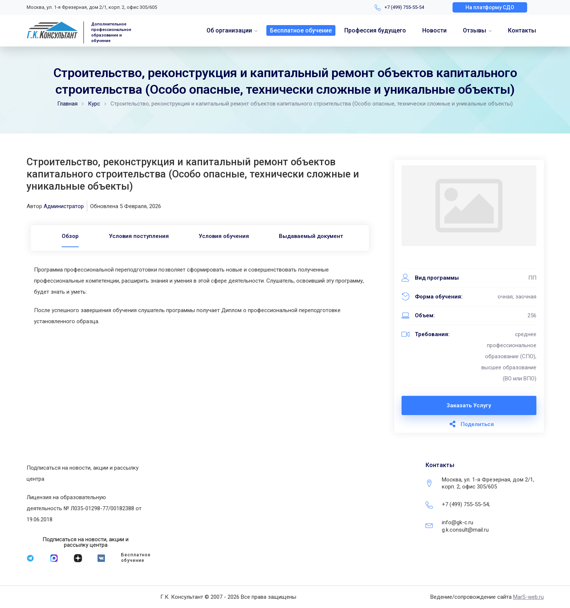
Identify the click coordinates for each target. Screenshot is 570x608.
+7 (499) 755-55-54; (466, 504)
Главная (67, 103)
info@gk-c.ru (457, 522)
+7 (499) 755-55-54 (404, 7)
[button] (490, 7)
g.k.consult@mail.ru (465, 529)
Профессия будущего (375, 30)
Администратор (64, 206)
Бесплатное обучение (301, 30)
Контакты (522, 30)
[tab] (66, 236)
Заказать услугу (469, 405)
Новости (434, 30)
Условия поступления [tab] (137, 236)
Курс (94, 103)
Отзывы (474, 30)
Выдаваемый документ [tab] (315, 236)
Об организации (229, 30)
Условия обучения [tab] (225, 236)
